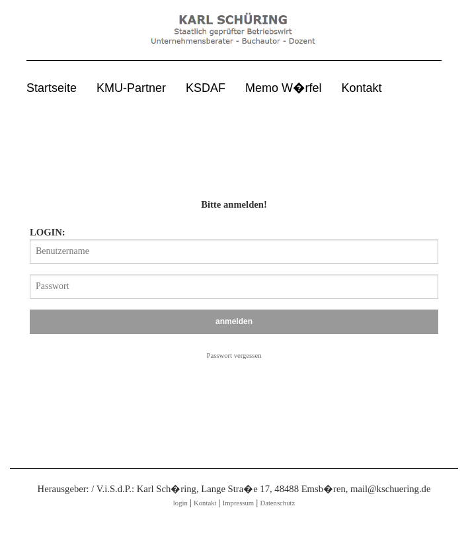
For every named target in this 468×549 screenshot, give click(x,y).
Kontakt (362, 88)
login (180, 503)
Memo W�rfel (283, 88)
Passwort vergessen (234, 355)
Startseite (51, 88)
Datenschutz (277, 503)
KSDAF (205, 88)
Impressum (238, 503)
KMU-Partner (131, 88)
